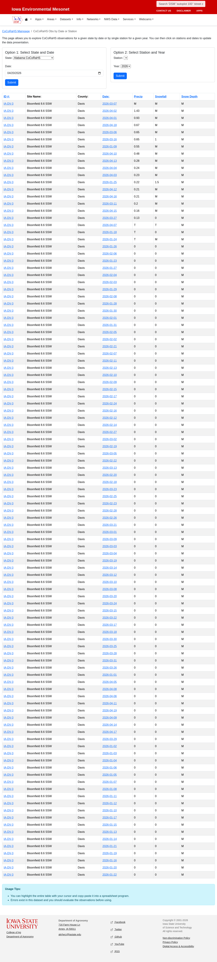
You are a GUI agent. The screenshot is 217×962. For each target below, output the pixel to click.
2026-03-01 (109, 532)
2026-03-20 (109, 596)
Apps (38, 19)
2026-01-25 (109, 182)
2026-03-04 (109, 553)
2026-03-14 (109, 567)
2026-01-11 (109, 796)
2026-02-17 (109, 396)
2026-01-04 (109, 760)
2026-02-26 (109, 517)
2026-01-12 (109, 803)
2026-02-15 (109, 389)
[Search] (180, 4)
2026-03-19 (109, 560)
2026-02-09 (109, 382)
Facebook (118, 922)
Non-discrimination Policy (176, 938)
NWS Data (110, 19)
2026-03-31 (109, 660)
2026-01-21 (109, 846)
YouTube (117, 944)
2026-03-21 (109, 524)
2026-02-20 (109, 474)
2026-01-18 (109, 232)
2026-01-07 (109, 781)
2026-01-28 (109, 303)
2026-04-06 (109, 696)
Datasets (65, 19)
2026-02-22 (109, 460)
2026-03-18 (109, 631)
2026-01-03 (109, 753)
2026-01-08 (109, 789)
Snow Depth (189, 96)
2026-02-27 (109, 432)
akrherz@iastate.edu (70, 934)
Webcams (145, 19)
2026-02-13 (109, 367)
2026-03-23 (109, 489)
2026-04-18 (109, 125)
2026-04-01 (109, 117)
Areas (50, 19)
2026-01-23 (109, 260)
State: (8, 57)
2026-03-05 (109, 453)
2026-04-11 (109, 703)
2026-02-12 (109, 417)
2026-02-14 (109, 424)
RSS (115, 951)
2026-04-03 (109, 175)
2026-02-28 (109, 510)
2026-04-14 (109, 724)
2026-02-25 (109, 496)
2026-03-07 (109, 103)
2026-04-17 (109, 731)
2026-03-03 (109, 546)
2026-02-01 (109, 317)
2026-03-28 (109, 653)
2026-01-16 (109, 860)
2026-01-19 (109, 853)
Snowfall (161, 96)
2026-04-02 (109, 110)
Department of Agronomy (20, 936)
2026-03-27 (109, 217)
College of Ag (13, 932)
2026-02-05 (109, 332)
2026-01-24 (109, 239)
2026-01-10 (109, 810)
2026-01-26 (109, 246)
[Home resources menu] (28, 19)
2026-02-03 (109, 282)
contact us (163, 10)
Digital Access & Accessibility (178, 946)
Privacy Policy (170, 942)
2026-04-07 (109, 225)
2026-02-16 (109, 410)
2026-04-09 (109, 717)
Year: (117, 66)
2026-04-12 (109, 189)
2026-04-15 (109, 210)
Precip (138, 96)
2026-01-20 (109, 867)
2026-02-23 (109, 503)
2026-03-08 (109, 589)
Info (79, 19)
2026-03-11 (109, 203)
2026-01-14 (109, 839)
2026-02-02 (109, 339)
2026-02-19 (109, 446)
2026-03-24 (109, 603)
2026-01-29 (109, 289)
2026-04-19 (109, 710)
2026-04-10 (109, 153)
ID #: (7, 96)
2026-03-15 (109, 610)
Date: (8, 66)
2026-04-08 (109, 689)
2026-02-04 (109, 275)
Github (116, 936)
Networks (93, 19)
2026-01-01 (109, 674)
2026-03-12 (109, 574)
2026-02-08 (109, 296)
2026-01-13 (109, 831)
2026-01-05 (109, 774)
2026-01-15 (109, 824)
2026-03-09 (109, 539)
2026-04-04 (109, 167)
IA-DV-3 (8, 103)
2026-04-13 (109, 160)
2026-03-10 (109, 582)
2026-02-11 (109, 360)
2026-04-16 (109, 196)
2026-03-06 (109, 132)
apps (199, 10)
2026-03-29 (109, 739)
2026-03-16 (109, 139)
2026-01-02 (109, 746)
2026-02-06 (109, 253)
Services (128, 19)
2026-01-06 (109, 767)
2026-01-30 (109, 310)
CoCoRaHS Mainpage (16, 31)
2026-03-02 (109, 439)
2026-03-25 (109, 646)
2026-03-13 (109, 467)
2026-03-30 (109, 639)
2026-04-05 (109, 681)
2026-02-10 (109, 374)
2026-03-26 (109, 667)
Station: (118, 57)
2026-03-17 (109, 624)
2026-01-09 (109, 146)
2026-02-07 (109, 353)
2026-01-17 (109, 817)
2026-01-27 (109, 267)
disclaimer (184, 10)
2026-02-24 (109, 403)
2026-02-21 (109, 346)
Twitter (116, 929)
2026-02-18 (109, 482)
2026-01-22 (109, 874)
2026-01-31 (109, 325)
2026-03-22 (109, 617)
